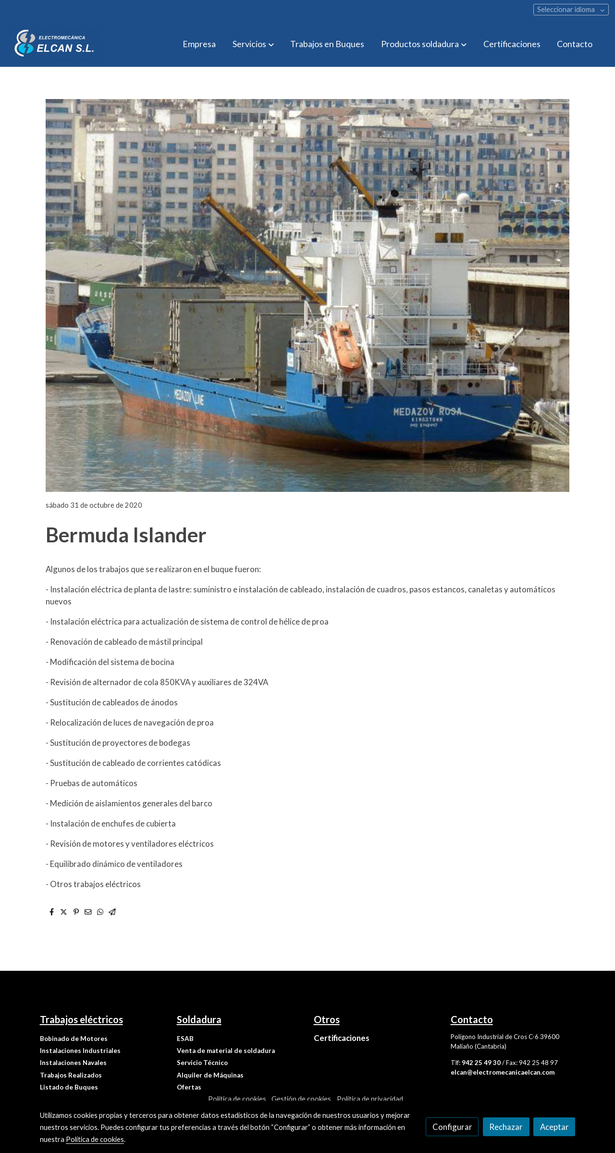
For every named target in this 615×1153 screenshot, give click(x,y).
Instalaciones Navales (73, 1062)
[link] (54, 44)
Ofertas (189, 1087)
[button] (253, 44)
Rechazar (506, 1127)
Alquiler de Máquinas (210, 1075)
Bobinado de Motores (74, 1038)
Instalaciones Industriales (80, 1050)
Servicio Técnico (202, 1062)
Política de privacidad (370, 1099)
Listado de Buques (69, 1087)
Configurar (452, 1127)
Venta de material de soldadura (226, 1050)
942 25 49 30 (481, 1062)
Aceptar (554, 1127)
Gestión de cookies (301, 1099)
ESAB (185, 1038)
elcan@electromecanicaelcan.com (502, 1072)
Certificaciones (341, 1038)
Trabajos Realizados (71, 1075)
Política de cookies (237, 1099)
